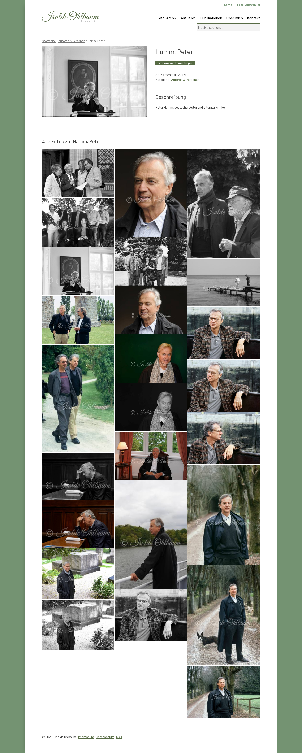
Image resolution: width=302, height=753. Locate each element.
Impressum (86, 737)
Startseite (49, 41)
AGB (119, 737)
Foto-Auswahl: (248, 4)
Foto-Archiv (167, 18)
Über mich (234, 18)
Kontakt (253, 18)
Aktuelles (188, 18)
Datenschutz (105, 737)
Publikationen (211, 18)
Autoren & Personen (71, 41)
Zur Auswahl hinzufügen (175, 63)
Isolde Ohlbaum (70, 17)
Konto (228, 4)
